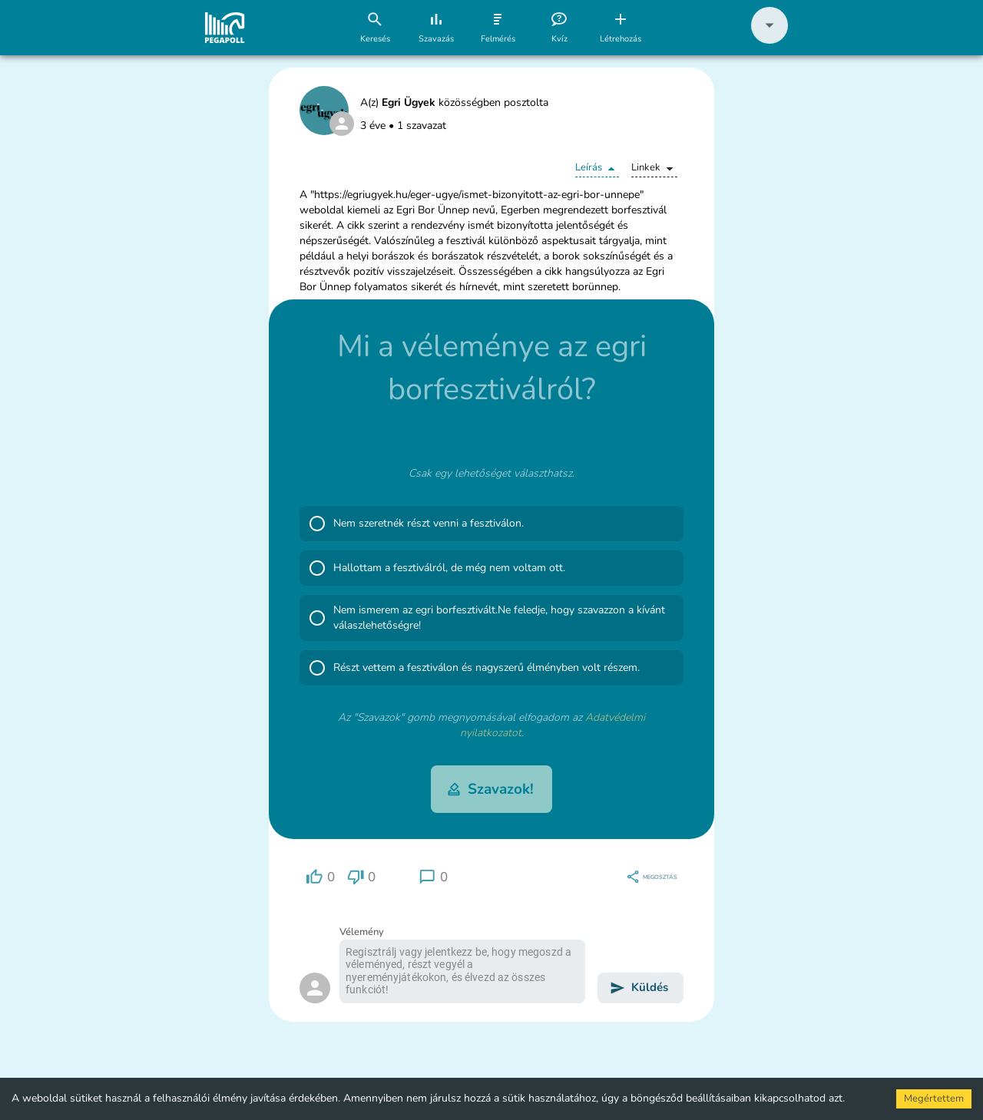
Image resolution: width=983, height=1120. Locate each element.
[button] (769, 40)
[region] (320, 877)
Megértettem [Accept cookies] (934, 1098)
